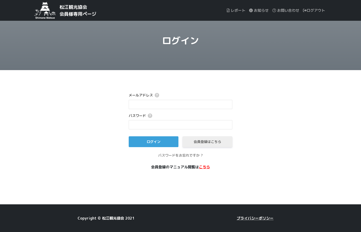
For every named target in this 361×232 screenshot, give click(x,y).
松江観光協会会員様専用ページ (77, 10)
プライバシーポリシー (255, 218)
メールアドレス (141, 95)
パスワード (137, 115)
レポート (236, 10)
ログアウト (314, 10)
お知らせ (259, 10)
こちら (204, 167)
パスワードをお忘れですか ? (180, 155)
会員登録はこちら (207, 141)
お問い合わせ (285, 10)
